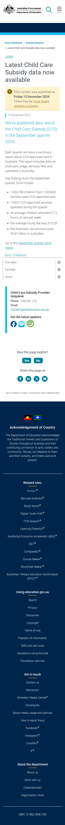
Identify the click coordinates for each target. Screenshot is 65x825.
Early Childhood (13, 42)
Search (32, 600)
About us (32, 772)
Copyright (32, 623)
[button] (58, 262)
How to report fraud (32, 720)
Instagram (31, 735)
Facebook (31, 728)
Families (10, 269)
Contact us (32, 682)
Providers (10, 262)
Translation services (32, 661)
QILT (31, 544)
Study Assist (31, 506)
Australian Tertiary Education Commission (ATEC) (32, 576)
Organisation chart (32, 795)
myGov (31, 490)
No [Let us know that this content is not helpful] (38, 360)
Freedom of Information (32, 638)
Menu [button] (59, 12)
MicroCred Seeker (31, 566)
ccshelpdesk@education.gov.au (30, 309)
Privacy (32, 607)
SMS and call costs (32, 645)
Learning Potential (31, 528)
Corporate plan (33, 787)
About (8, 277)
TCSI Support (31, 521)
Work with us (32, 780)
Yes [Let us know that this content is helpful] (26, 360)
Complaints (32, 705)
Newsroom (32, 690)
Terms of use (32, 630)
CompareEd (31, 551)
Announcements (35, 42)
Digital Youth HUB (31, 513)
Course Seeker (31, 559)
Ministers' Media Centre (31, 697)
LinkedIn (31, 743)
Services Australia (31, 498)
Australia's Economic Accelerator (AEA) (31, 536)
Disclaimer (32, 615)
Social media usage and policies (32, 712)
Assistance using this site (32, 653)
